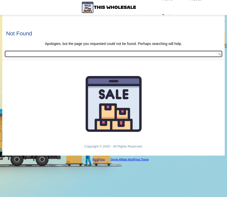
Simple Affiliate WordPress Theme (129, 159)
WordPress (98, 159)
